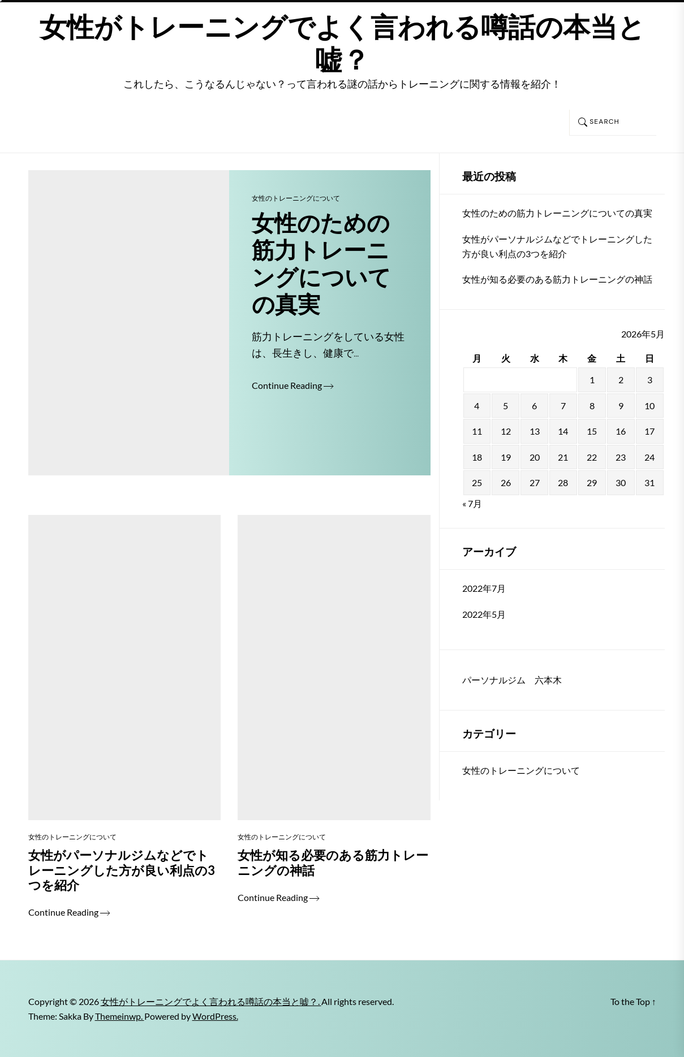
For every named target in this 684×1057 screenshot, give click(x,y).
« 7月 (472, 503)
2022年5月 (484, 614)
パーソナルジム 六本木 (512, 679)
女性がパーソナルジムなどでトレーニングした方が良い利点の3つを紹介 (557, 246)
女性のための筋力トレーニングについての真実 (557, 212)
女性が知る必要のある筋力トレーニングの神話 (557, 279)
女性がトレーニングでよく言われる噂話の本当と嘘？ (342, 43)
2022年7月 (484, 588)
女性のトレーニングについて (296, 198)
